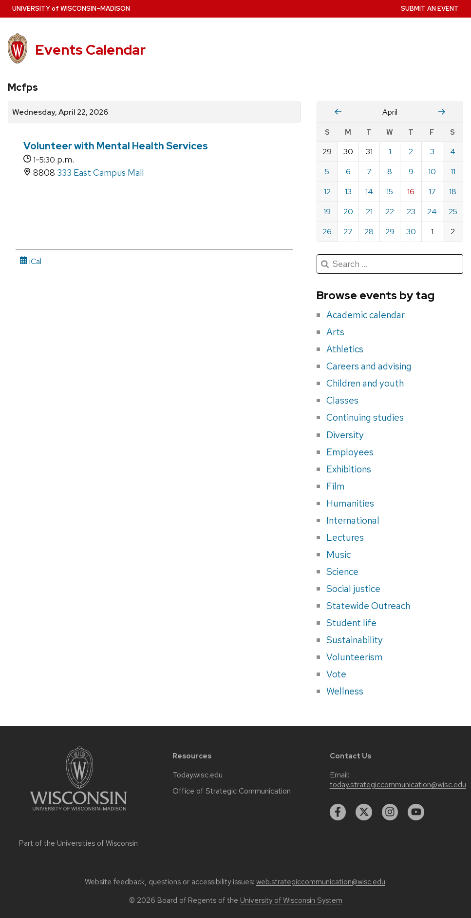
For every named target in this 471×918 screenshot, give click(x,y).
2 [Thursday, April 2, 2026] (411, 151)
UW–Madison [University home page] (71, 8)
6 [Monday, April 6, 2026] (348, 171)
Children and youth (365, 383)
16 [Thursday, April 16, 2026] (410, 191)
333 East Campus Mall (100, 172)
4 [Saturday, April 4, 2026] (452, 151)
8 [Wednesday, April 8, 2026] (389, 171)
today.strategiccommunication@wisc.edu (398, 785)
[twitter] (364, 812)
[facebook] (338, 812)
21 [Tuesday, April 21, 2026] (369, 211)
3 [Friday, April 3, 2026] (432, 151)
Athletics (344, 349)
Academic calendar (365, 314)
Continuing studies (365, 417)
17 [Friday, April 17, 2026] (432, 191)
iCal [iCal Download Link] (30, 261)
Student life (351, 622)
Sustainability (354, 639)
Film (335, 486)
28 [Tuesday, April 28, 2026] (369, 231)
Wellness (344, 691)
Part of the (78, 843)
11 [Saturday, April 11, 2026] (453, 171)
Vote (336, 674)
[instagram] (390, 812)
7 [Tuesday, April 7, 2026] (369, 171)
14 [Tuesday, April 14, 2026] (369, 191)
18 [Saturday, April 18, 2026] (452, 191)
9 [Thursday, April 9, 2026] (411, 171)
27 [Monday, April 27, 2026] (348, 231)
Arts (335, 332)
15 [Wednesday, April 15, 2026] (389, 191)
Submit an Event (430, 8)
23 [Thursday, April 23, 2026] (411, 211)
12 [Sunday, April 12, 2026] (327, 191)
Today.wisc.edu (197, 775)
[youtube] (416, 812)
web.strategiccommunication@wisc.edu (320, 882)
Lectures (345, 537)
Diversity (345, 434)
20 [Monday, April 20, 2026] (348, 211)
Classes (342, 400)
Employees (350, 452)
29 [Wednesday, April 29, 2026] (390, 231)
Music (338, 554)
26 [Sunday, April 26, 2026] (327, 231)
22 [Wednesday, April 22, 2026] (389, 211)
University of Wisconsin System (291, 900)
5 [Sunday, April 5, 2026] (327, 171)
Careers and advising (369, 366)
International (352, 520)
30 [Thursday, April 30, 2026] (411, 231)
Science (342, 571)
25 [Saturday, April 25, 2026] (453, 211)
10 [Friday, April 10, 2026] (432, 171)
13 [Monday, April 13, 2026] (348, 191)
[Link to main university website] (78, 812)
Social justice (353, 588)
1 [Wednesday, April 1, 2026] (390, 151)
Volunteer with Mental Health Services (115, 146)
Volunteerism (354, 657)
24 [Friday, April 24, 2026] (432, 211)
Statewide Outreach (368, 605)
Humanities (350, 503)
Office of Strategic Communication (231, 791)
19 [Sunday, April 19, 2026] (327, 211)
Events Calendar (90, 50)
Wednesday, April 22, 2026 (60, 112)
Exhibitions (348, 469)
